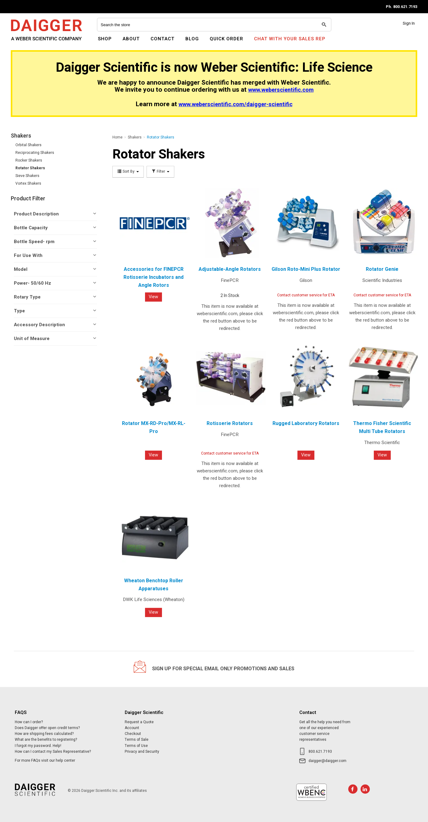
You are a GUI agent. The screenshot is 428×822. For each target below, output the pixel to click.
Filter (160, 171)
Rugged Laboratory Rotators (306, 423)
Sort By (128, 171)
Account (132, 728)
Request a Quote (139, 722)
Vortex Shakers (28, 183)
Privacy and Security (142, 751)
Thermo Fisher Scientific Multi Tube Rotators (382, 427)
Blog (192, 38)
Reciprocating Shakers (34, 152)
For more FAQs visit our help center (45, 760)
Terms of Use (136, 745)
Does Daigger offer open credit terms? (47, 728)
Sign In (409, 23)
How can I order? (29, 722)
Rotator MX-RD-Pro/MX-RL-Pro (153, 427)
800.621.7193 (320, 751)
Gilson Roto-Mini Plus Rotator (306, 269)
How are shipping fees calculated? (44, 733)
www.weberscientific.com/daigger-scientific (236, 104)
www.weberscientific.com (281, 90)
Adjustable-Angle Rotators (230, 269)
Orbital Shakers (28, 145)
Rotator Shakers (30, 168)
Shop (105, 38)
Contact (163, 38)
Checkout (133, 733)
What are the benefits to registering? (46, 739)
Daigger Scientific (27, 42)
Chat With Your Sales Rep (289, 38)
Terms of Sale (136, 739)
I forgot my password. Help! (38, 745)
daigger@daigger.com (327, 761)
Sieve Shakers (27, 175)
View (153, 297)
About (131, 38)
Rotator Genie (382, 269)
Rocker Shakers (28, 160)
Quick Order (226, 38)
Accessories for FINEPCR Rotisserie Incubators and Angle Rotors (153, 277)
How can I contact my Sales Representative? (53, 751)
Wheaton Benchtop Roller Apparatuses (153, 584)
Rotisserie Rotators (230, 423)
